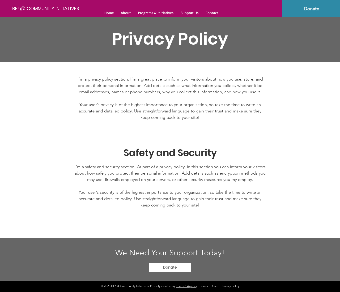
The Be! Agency (186, 286)
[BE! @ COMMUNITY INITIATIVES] (46, 8)
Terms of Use (208, 286)
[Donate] (170, 267)
